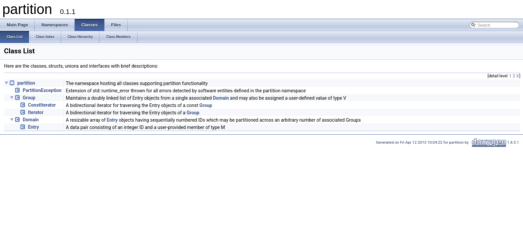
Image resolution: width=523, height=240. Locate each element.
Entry (112, 120)
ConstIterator (42, 105)
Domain (221, 98)
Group (29, 97)
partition (26, 83)
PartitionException (42, 90)
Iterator (35, 112)
